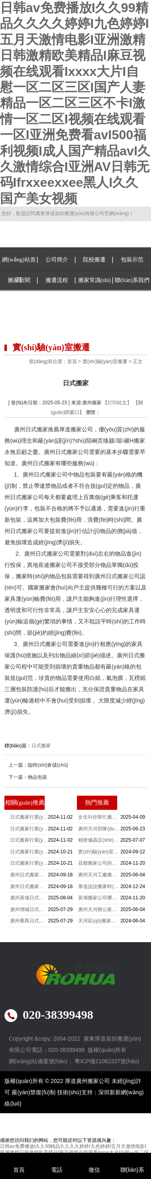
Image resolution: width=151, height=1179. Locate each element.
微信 (94, 1169)
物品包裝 (37, 777)
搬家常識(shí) (94, 280)
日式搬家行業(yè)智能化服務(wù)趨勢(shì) (29, 829)
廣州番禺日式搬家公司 (29, 921)
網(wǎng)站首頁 (18, 270)
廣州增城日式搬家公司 (29, 909)
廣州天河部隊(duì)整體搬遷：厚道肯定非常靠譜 (99, 829)
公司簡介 (57, 260)
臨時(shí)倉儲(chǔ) (48, 765)
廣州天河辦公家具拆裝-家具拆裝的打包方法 (99, 909)
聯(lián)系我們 (132, 280)
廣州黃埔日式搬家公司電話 (29, 898)
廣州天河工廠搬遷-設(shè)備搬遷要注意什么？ (99, 875)
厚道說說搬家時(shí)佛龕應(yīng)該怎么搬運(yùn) (99, 886)
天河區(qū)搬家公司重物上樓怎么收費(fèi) (99, 921)
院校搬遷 (94, 260)
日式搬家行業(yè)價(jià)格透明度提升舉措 (29, 852)
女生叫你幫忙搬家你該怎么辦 (99, 817)
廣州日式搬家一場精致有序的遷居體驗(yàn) (29, 886)
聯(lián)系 (132, 1169)
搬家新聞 (19, 280)
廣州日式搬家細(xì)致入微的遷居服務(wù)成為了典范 (29, 875)
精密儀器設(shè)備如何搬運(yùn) (99, 840)
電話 (56, 1169)
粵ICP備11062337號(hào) (106, 1061)
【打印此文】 (117, 403)
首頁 (72, 361)
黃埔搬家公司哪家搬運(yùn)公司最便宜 (99, 898)
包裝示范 (132, 260)
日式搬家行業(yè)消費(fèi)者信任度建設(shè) (29, 840)
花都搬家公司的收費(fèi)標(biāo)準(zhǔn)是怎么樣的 (99, 863)
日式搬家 (41, 745)
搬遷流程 (57, 280)
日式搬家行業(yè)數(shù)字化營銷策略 (29, 863)
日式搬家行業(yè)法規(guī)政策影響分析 (29, 817)
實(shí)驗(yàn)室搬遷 (105, 361)
